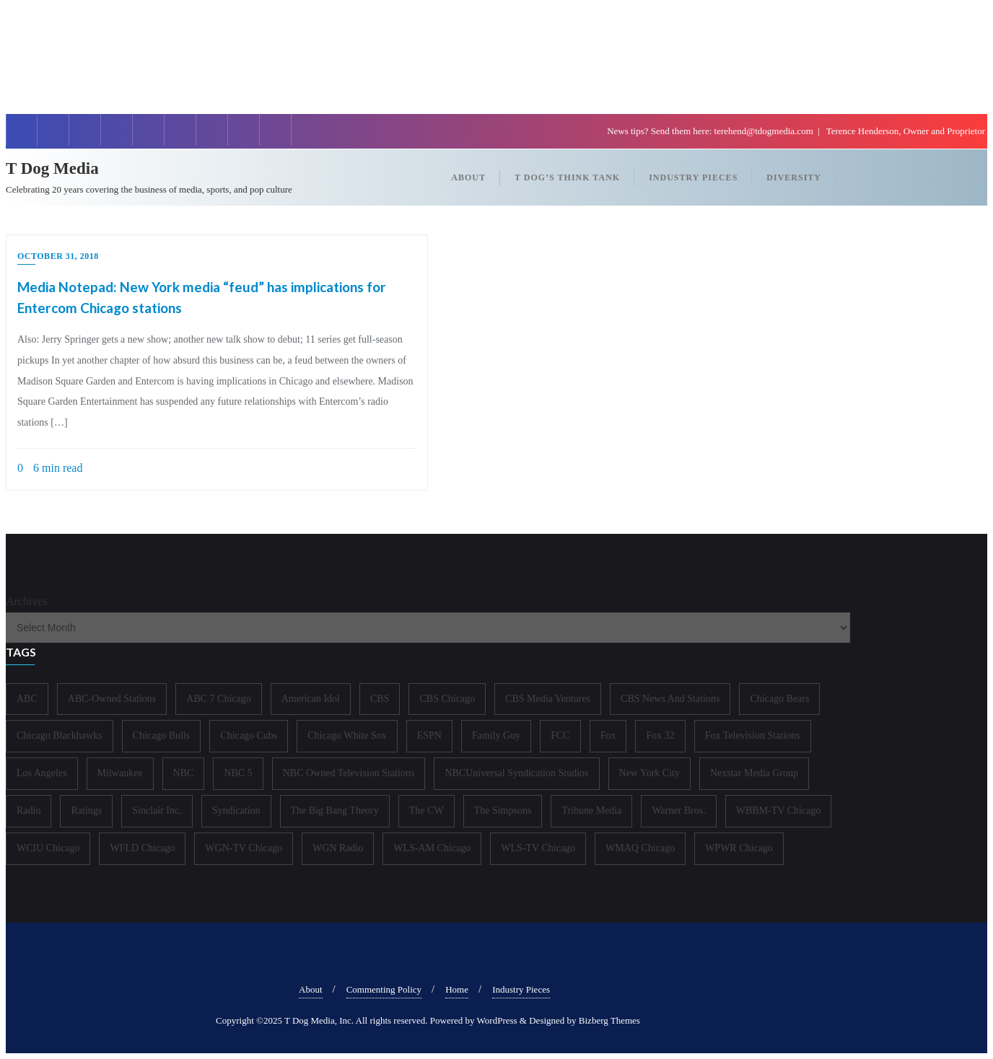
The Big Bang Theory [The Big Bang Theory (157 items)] (335, 810)
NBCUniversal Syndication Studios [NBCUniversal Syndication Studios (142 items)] (516, 773)
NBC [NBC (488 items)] (183, 773)
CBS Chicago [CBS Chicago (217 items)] (447, 698)
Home (456, 989)
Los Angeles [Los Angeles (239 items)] (42, 773)
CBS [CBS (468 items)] (379, 698)
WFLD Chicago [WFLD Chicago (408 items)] (142, 848)
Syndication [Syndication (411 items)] (236, 810)
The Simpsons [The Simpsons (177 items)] (503, 810)
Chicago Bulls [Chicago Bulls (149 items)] (162, 735)
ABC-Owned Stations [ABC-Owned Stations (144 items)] (112, 698)
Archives (27, 601)
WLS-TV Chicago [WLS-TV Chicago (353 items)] (538, 848)
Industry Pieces (521, 989)
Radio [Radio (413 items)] (28, 810)
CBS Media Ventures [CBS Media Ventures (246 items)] (547, 698)
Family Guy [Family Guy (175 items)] (496, 735)
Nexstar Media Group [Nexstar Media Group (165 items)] (754, 773)
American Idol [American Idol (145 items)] (310, 698)
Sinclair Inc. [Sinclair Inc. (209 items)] (156, 810)
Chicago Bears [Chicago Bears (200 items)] (779, 698)
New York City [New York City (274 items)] (649, 773)
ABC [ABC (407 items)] (27, 698)
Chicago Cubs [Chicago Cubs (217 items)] (248, 735)
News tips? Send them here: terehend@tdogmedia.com (711, 131)
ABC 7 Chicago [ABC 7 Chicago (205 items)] (218, 698)
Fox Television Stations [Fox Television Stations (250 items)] (752, 735)
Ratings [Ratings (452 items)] (86, 810)
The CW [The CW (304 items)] (426, 810)
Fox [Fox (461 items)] (608, 735)
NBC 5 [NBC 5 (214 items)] (238, 773)
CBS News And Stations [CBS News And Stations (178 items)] (670, 698)
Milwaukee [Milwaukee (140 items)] (120, 773)
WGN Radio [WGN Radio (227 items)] (337, 848)
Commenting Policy (383, 989)
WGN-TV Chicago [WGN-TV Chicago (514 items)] (243, 848)
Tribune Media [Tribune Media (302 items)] (591, 810)
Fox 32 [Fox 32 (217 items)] (660, 735)
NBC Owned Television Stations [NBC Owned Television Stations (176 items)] (349, 773)
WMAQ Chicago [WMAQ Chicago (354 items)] (640, 848)
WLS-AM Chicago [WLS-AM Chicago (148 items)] (432, 848)
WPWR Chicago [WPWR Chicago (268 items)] (739, 848)
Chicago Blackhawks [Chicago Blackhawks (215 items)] (59, 735)
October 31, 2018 (58, 256)
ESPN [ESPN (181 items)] (429, 735)
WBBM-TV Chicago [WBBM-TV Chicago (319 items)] (778, 810)
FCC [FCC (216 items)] (560, 735)
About (311, 989)
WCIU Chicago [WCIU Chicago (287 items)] (48, 848)
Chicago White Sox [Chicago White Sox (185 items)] (346, 735)
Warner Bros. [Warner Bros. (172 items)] (678, 810)
